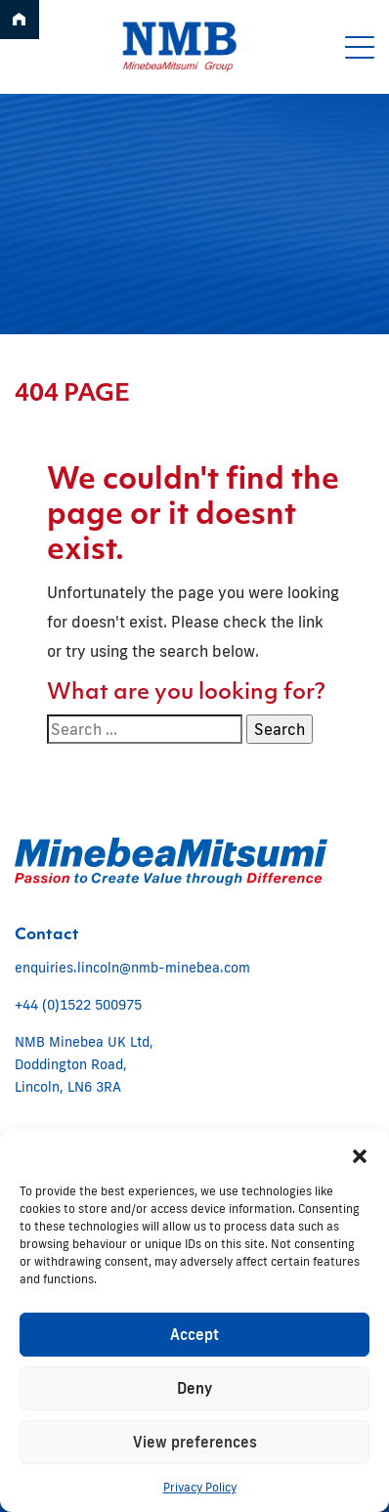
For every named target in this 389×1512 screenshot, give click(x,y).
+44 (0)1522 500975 (78, 1005)
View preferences (195, 1442)
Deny (194, 1388)
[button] (359, 1153)
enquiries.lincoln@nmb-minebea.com (132, 967)
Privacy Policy (200, 1487)
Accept (194, 1334)
